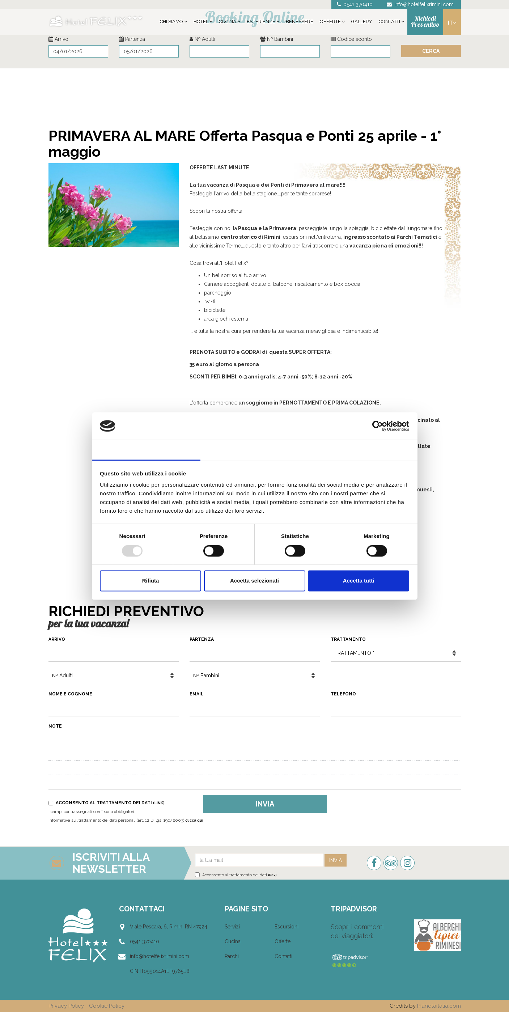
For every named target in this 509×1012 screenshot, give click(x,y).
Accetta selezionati (254, 581)
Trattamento (348, 639)
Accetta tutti (358, 581)
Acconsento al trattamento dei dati (106, 802)
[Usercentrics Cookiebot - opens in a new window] (377, 425)
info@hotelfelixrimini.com (159, 956)
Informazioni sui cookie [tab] (363, 450)
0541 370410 (144, 941)
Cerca (431, 51)
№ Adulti (202, 39)
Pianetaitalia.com (439, 1006)
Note (55, 726)
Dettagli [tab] (255, 450)
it (452, 23)
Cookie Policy (106, 1006)
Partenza (132, 39)
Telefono (343, 693)
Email (197, 693)
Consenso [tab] (146, 450)
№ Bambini (276, 39)
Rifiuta (150, 581)
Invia (265, 804)
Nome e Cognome (70, 693)
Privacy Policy (66, 1006)
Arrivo (58, 39)
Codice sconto (351, 39)
